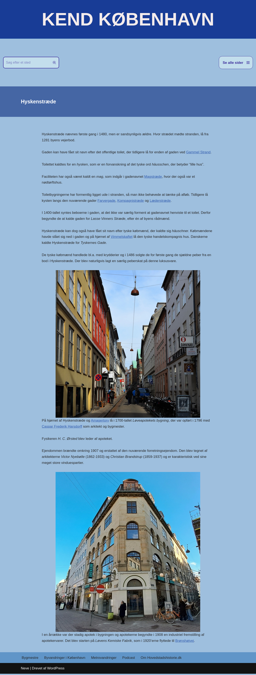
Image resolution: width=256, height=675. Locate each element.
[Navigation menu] (236, 62)
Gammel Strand (199, 152)
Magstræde (154, 177)
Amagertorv (100, 421)
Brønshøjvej (185, 642)
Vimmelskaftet (122, 237)
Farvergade (107, 201)
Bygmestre (30, 659)
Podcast (129, 659)
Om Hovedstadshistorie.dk (161, 659)
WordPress (55, 669)
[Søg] (26, 62)
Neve (25, 669)
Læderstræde (160, 201)
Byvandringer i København (65, 659)
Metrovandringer (104, 659)
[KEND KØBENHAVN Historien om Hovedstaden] (128, 19)
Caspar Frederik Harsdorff (62, 427)
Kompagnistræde (131, 201)
